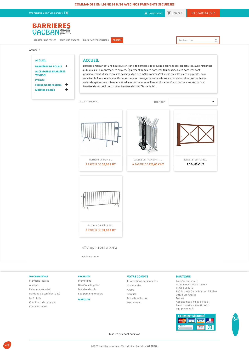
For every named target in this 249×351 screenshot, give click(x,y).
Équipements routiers (96, 40)
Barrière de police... (100, 159)
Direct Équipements (56, 13)
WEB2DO (152, 346)
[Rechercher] (198, 40)
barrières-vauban (109, 346)
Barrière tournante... (195, 159)
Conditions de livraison (42, 302)
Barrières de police (89, 285)
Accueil (40, 60)
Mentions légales (39, 280)
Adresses (132, 294)
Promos (117, 40)
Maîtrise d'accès (69, 40)
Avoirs (130, 289)
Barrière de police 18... (101, 225)
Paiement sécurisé (39, 289)
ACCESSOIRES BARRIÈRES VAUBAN (50, 73)
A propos (34, 285)
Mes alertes (133, 302)
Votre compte (137, 276)
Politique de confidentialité (44, 293)
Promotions (84, 280)
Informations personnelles (142, 281)
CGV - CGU (35, 297)
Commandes (134, 285)
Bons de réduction (137, 298)
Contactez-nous (38, 306)
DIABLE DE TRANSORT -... (148, 159)
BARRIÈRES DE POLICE (44, 40)
